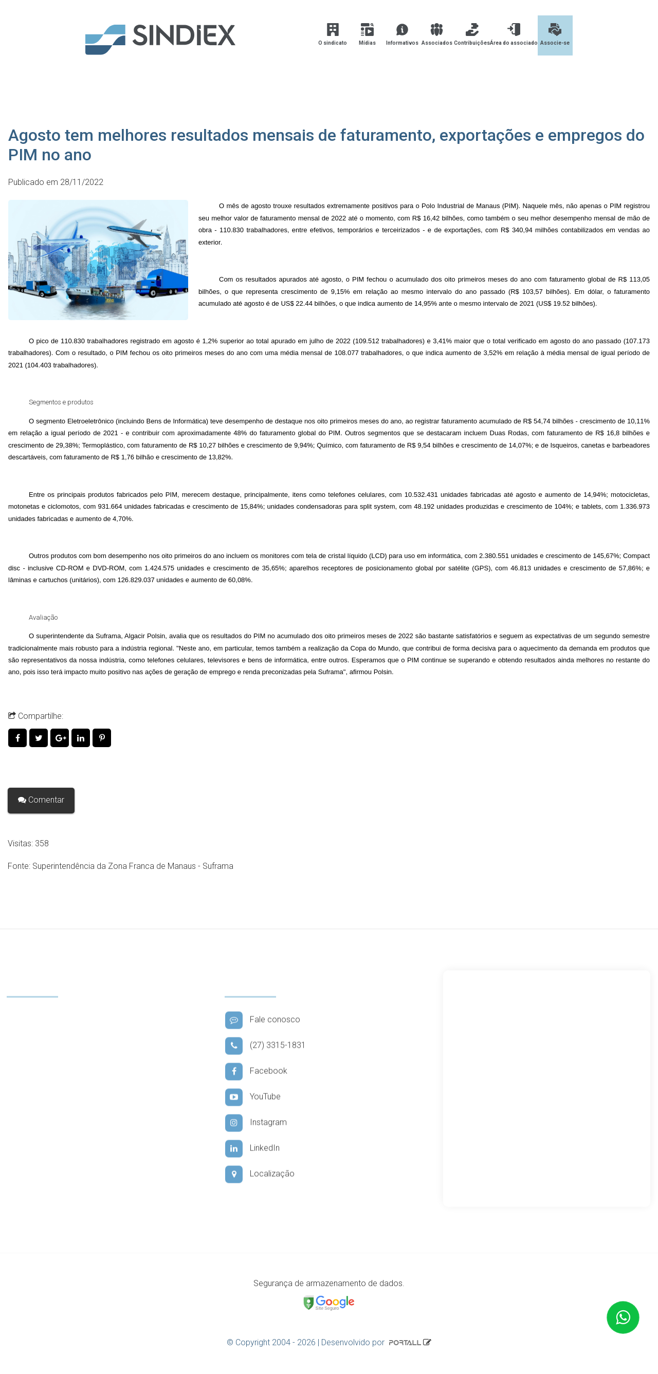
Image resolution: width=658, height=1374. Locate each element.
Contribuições (472, 34)
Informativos (402, 34)
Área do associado (514, 34)
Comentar (41, 800)
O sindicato (332, 34)
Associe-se (555, 34)
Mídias (367, 34)
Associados (437, 34)
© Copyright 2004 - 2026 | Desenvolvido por (325, 1342)
